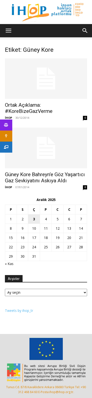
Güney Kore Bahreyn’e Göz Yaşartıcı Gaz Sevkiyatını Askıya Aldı (45, 178)
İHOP (8, 117)
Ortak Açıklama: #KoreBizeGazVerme (29, 108)
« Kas (9, 263)
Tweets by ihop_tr (19, 310)
